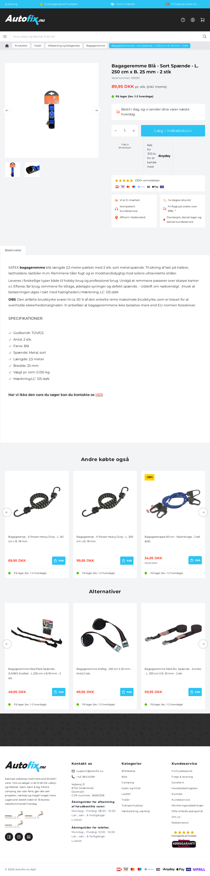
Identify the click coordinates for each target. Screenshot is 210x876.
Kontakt (177, 793)
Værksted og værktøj (136, 811)
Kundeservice (181, 799)
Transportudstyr (132, 805)
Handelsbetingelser (185, 788)
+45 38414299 (85, 776)
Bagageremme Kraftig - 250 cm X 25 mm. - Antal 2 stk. (104, 671)
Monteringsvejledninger (188, 805)
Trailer (126, 799)
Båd (124, 776)
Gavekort (178, 782)
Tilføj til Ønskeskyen (125, 146)
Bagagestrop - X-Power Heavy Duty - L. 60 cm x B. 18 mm (35, 539)
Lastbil (126, 793)
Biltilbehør (129, 771)
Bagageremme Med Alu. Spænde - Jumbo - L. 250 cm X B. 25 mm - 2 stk (173, 671)
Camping (128, 782)
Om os (176, 816)
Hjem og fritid (131, 788)
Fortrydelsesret (182, 771)
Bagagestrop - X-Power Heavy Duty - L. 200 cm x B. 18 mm (104, 539)
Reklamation (180, 822)
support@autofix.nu (89, 771)
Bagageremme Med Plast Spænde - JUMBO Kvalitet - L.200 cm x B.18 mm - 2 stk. (34, 673)
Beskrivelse (13, 250)
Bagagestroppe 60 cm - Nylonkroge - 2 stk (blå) (172, 539)
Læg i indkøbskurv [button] (173, 130)
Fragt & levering (182, 776)
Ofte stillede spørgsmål (187, 811)
